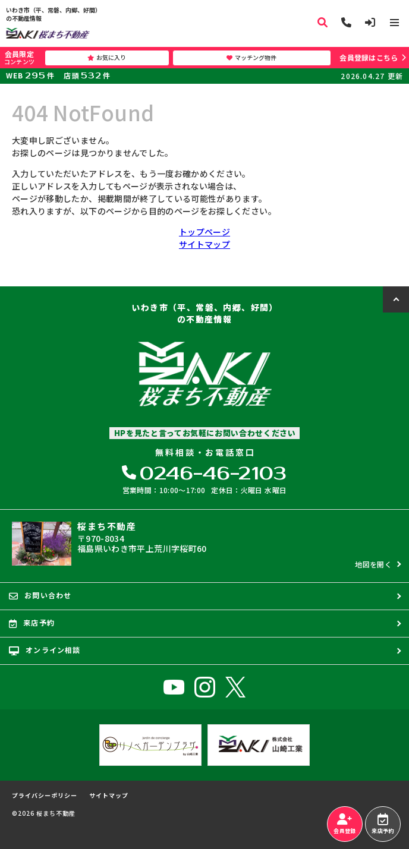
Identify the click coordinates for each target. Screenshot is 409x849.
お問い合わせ (40, 595)
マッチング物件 (251, 57)
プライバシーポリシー (44, 795)
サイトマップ (204, 244)
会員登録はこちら (368, 57)
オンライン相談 (45, 650)
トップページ (204, 232)
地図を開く (373, 564)
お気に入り (106, 57)
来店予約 (383, 824)
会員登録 (344, 824)
